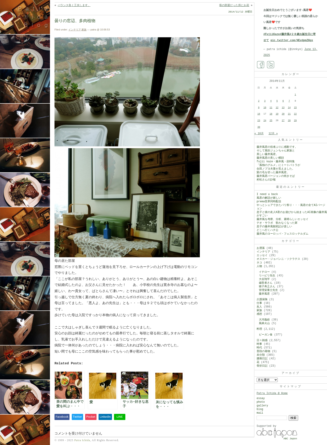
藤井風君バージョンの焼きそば (276, 176)
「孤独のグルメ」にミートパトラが (278, 165)
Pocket (90, 416)
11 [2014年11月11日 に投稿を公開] (271, 107)
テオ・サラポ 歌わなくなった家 (277, 223)
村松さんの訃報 (266, 179)
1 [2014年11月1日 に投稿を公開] (295, 94)
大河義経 (264, 319)
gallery (262, 405)
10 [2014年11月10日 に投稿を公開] (264, 107)
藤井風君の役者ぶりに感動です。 (277, 147)
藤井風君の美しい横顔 (270, 158)
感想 (259, 314)
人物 (259, 266)
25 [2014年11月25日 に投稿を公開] (271, 120)
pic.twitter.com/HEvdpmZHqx (291, 40)
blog (260, 409)
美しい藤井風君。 (267, 154)
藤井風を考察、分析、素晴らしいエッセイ (282, 219)
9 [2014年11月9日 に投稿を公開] (258, 107)
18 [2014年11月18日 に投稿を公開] (271, 114)
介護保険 (262, 299)
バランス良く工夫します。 (74, 5)
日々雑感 (262, 340)
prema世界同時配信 (269, 201)
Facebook (62, 416)
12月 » (273, 133)
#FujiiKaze (271, 34)
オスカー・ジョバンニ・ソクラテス (278, 259)
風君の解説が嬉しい (269, 198)
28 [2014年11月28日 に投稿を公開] (289, 120)
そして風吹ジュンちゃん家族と (276, 150)
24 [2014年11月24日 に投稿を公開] (264, 120)
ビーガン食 (265, 334)
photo (261, 402)
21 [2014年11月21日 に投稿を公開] (289, 114)
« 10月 (259, 133)
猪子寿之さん (267, 286)
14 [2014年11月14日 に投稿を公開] (289, 107)
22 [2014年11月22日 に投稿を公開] (295, 114)
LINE (119, 416)
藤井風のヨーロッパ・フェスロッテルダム (282, 233)
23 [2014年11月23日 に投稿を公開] (258, 120)
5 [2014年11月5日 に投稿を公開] (277, 101)
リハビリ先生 (267, 275)
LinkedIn (105, 416)
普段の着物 (263, 351)
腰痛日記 (262, 358)
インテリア (74, 29)
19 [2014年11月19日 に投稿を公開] (277, 114)
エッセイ (262, 255)
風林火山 (264, 323)
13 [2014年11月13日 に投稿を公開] (283, 107)
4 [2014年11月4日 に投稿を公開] (271, 101)
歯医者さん (265, 283)
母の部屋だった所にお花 (234, 5)
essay (261, 398)
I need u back (267, 194)
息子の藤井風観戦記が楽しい (274, 226)
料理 (259, 329)
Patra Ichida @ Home (272, 393)
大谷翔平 (264, 279)
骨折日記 (262, 366)
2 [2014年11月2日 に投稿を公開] (258, 101)
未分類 (261, 355)
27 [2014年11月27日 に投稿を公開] (283, 120)
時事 (259, 344)
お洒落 (261, 248)
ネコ (259, 262)
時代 (259, 347)
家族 (84, 29)
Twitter (77, 416)
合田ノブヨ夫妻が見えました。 (276, 168)
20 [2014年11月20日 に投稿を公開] (283, 114)
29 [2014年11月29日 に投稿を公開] (295, 120)
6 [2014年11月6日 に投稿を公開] (283, 101)
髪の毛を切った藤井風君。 (273, 172)
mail (260, 413)
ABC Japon (290, 438)
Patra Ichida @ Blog (30, 16)
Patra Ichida (82, 440)
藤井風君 (264, 293)
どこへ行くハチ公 (267, 230)
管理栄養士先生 (268, 290)
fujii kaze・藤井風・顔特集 (276, 161)
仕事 (259, 303)
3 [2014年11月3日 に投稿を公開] (264, 101)
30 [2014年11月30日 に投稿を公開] (258, 127)
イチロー (264, 272)
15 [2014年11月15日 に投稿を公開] (295, 107)
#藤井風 (285, 34)
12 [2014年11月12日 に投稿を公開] (277, 107)
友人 (259, 306)
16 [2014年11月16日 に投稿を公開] (258, 114)
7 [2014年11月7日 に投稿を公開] (289, 101)
